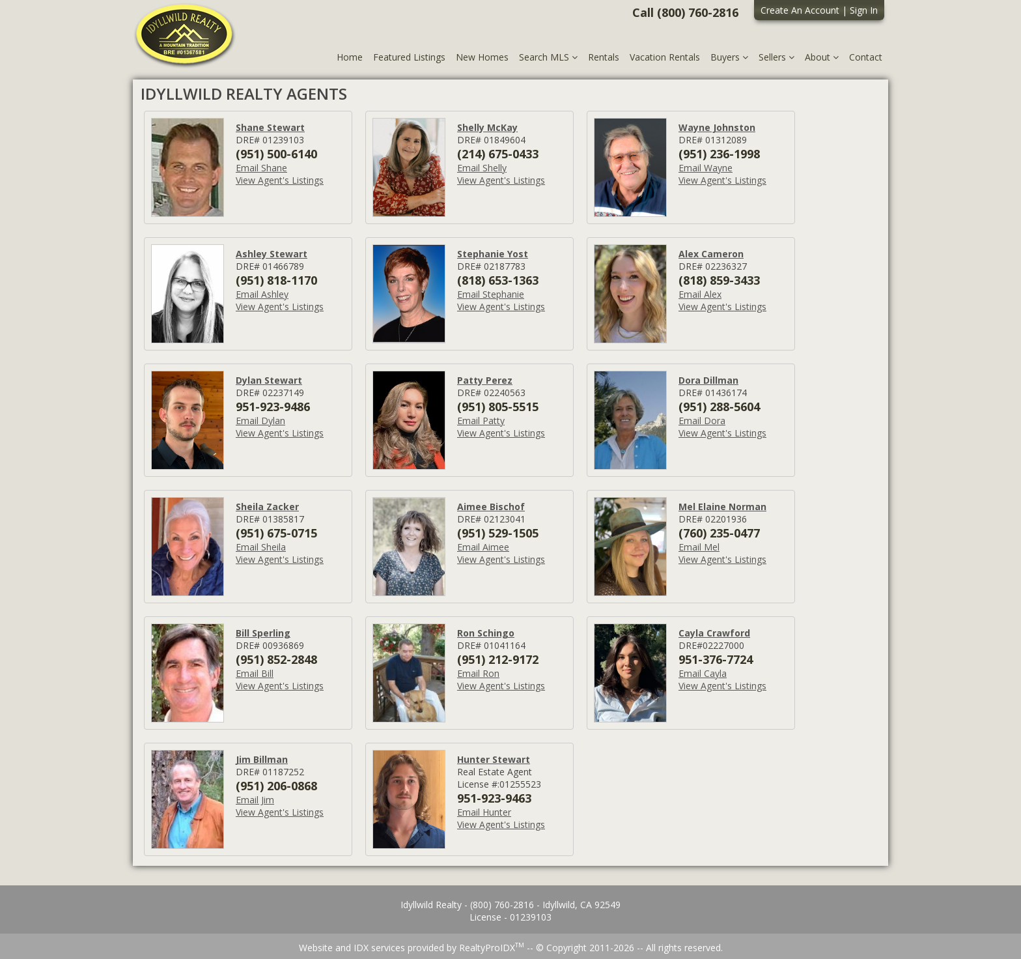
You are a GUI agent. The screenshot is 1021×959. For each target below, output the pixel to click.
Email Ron (478, 673)
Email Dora (701, 420)
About (822, 57)
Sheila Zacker (267, 506)
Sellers (776, 57)
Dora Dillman (708, 380)
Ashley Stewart (271, 254)
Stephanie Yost (492, 254)
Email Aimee (483, 547)
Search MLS (548, 57)
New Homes (482, 57)
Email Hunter (484, 812)
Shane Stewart (270, 127)
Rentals (603, 57)
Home (350, 57)
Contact (865, 57)
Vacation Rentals (665, 57)
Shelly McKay (487, 127)
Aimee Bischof (491, 506)
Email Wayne (705, 168)
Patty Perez (484, 380)
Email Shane (261, 168)
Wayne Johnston (716, 127)
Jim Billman (262, 759)
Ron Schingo (485, 633)
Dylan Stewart (269, 380)
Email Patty (481, 420)
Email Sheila (261, 547)
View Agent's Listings (280, 180)
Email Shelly (482, 168)
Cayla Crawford (714, 633)
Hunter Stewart (493, 759)
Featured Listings (409, 57)
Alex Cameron (711, 254)
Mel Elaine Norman (722, 506)
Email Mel (699, 547)
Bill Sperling (263, 633)
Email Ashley (262, 294)
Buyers (729, 57)
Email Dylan (260, 420)
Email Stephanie (490, 294)
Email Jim (255, 800)
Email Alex (699, 294)
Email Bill (254, 673)
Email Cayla (702, 673)
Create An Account (800, 10)
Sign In (864, 10)
